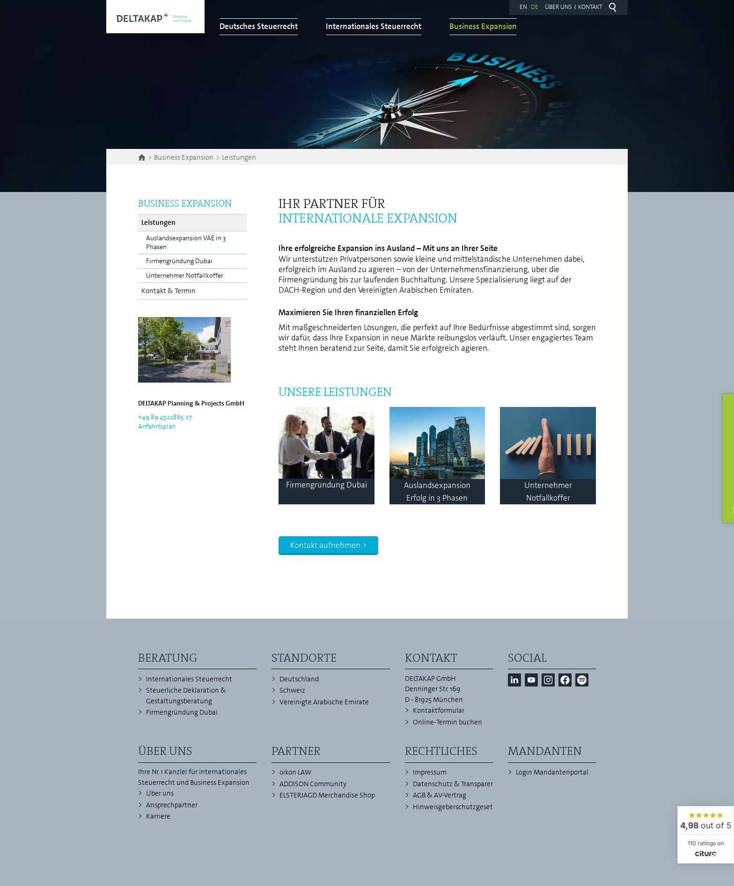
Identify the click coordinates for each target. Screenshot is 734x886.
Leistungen (158, 222)
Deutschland (299, 679)
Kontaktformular (438, 710)
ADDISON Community (312, 784)
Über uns (558, 7)
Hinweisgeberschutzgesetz (454, 807)
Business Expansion (568, 35)
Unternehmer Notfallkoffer (184, 275)
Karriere (158, 816)
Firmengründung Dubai (179, 261)
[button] (514, 680)
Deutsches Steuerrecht (344, 35)
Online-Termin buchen (447, 722)
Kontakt (590, 7)
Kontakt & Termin (168, 290)
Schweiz (292, 690)
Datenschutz (433, 784)
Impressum (430, 772)
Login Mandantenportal (552, 772)
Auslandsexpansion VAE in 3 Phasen (186, 242)
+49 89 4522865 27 (164, 417)
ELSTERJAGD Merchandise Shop (327, 795)
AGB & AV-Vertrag (439, 795)
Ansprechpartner (172, 805)
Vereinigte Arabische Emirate (324, 702)
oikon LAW (295, 772)
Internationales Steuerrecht (459, 35)
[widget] (705, 835)
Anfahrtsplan (157, 426)
